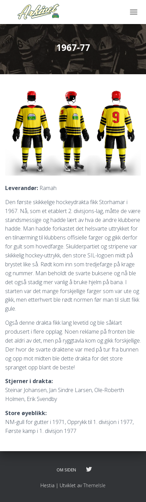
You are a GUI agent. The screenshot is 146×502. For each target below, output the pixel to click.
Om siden (66, 470)
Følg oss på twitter (89, 470)
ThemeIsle (94, 485)
